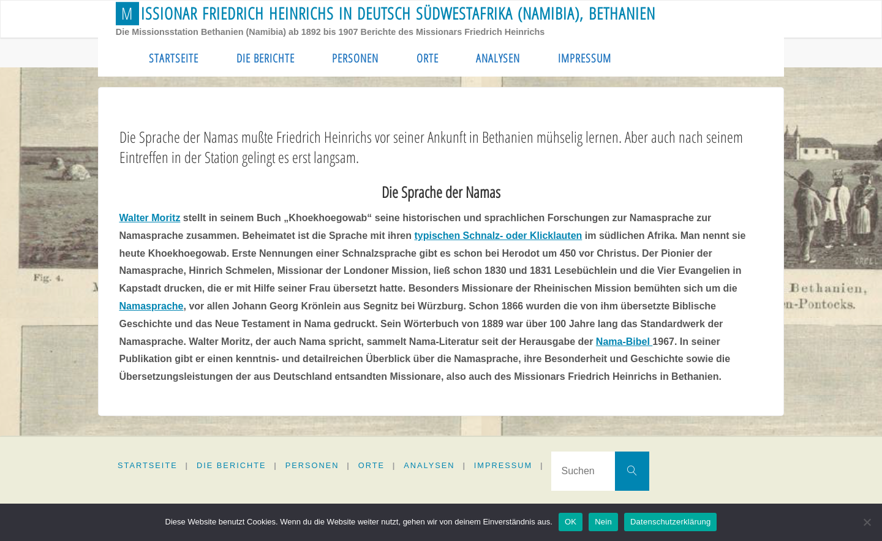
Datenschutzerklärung (670, 521)
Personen (312, 465)
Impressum (503, 465)
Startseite (148, 465)
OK (570, 521)
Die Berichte (231, 465)
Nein (603, 521)
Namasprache (151, 306)
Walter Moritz (150, 218)
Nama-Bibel (624, 341)
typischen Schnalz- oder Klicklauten (498, 235)
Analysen (429, 465)
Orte (371, 465)
